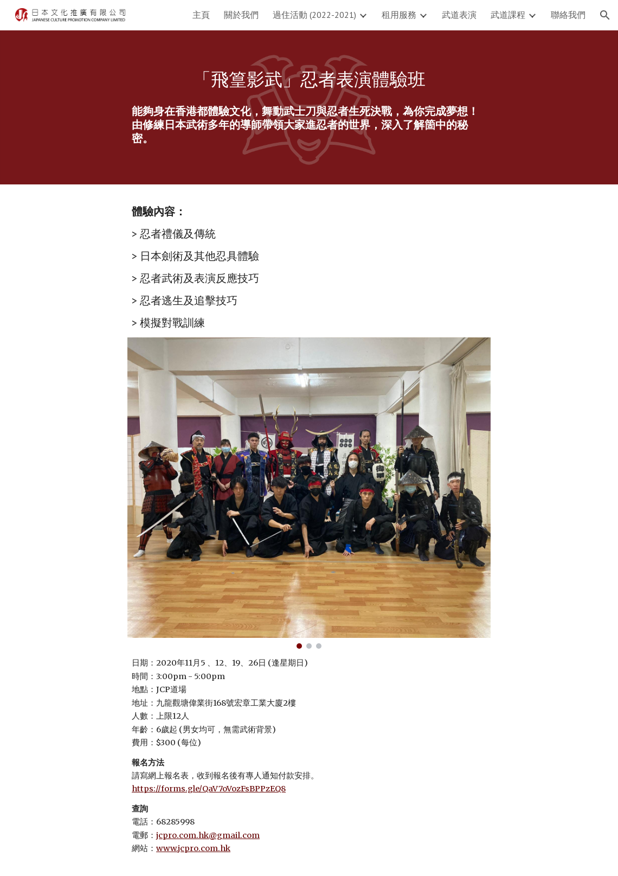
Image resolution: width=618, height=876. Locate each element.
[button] (605, 15)
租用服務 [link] (399, 14)
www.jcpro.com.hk (193, 848)
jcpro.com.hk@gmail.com (208, 835)
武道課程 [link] (508, 14)
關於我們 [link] (241, 14)
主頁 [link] (201, 14)
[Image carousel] (309, 493)
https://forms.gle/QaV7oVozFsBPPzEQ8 (209, 789)
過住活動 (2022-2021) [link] (314, 14)
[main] (309, 79)
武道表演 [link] (459, 14)
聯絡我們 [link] (568, 14)
